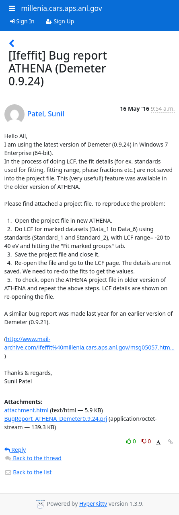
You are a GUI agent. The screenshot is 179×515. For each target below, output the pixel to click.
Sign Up (60, 21)
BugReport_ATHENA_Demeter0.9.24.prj (55, 418)
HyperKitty (93, 503)
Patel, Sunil (46, 113)
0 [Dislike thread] (146, 441)
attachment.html (26, 410)
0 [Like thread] (131, 441)
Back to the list (28, 472)
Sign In (22, 21)
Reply (15, 449)
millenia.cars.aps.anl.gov (61, 8)
